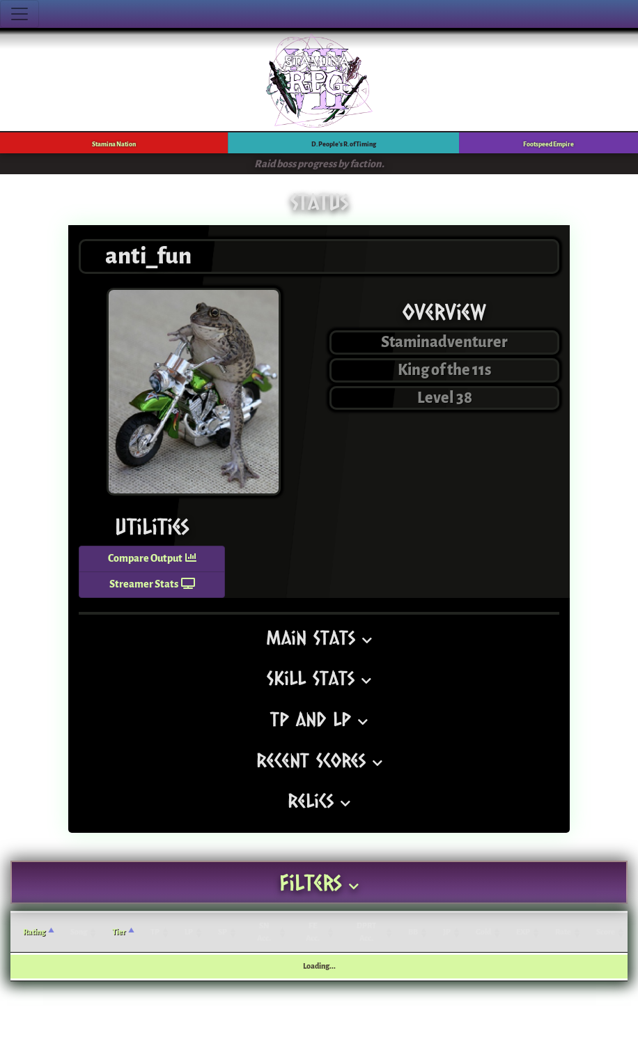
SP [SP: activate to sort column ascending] (222, 932)
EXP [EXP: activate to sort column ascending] (523, 932)
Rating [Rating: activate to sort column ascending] (34, 932)
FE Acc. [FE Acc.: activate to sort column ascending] (313, 932)
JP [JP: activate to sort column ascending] (447, 932)
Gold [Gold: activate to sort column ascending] (483, 932)
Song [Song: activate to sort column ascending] (78, 932)
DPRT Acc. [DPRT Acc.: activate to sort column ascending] (366, 932)
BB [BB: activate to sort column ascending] (413, 932)
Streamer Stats (152, 584)
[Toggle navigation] (19, 14)
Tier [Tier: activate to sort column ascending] (118, 932)
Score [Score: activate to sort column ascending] (605, 932)
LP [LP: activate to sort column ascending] (189, 932)
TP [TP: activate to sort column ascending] (155, 932)
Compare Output (152, 558)
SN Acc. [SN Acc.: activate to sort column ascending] (264, 932)
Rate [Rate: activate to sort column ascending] (563, 932)
